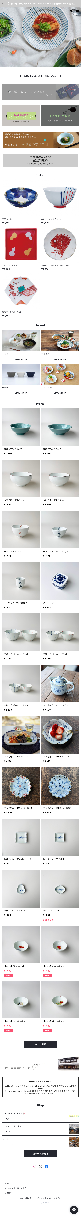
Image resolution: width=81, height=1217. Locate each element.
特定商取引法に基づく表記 (15, 1188)
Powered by (40, 1203)
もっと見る (40, 1044)
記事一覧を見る (40, 1153)
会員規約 (8, 1193)
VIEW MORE (21, 359)
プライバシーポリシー (14, 1183)
